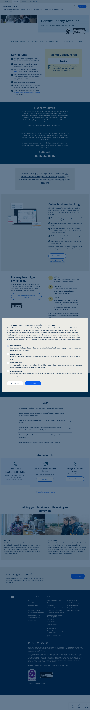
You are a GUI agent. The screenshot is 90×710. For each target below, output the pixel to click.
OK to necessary (15, 383)
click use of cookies (64, 337)
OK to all (33, 383)
